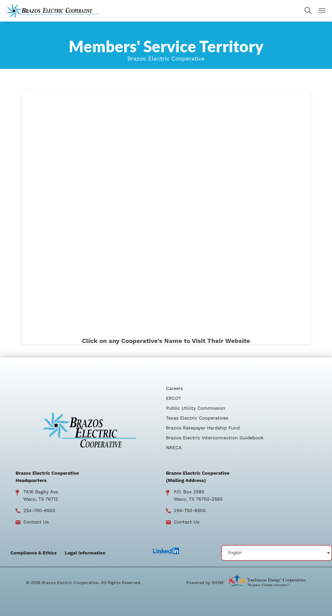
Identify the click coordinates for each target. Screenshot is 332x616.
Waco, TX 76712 (40, 499)
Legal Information (85, 553)
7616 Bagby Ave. (41, 492)
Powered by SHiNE (205, 582)
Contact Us (36, 522)
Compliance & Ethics (33, 553)
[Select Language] (276, 553)
